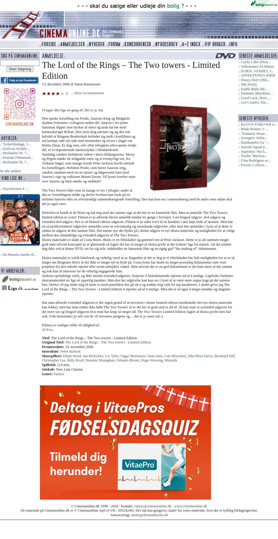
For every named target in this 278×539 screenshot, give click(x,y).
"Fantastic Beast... (254, 134)
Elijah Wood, (73, 356)
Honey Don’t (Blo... (255, 80)
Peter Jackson (70, 351)
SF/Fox (47, 330)
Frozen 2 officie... (254, 165)
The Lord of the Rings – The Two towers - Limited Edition (108, 342)
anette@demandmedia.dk (149, 515)
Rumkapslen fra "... (255, 142)
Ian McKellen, (94, 356)
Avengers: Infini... (254, 138)
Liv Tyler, (112, 356)
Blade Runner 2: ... (255, 129)
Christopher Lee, (54, 360)
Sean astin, (155, 356)
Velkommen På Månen (257, 67)
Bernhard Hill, (225, 356)
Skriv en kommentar (89, 93)
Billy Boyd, (76, 360)
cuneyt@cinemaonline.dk (152, 506)
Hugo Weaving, (153, 360)
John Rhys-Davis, (201, 356)
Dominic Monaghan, (100, 360)
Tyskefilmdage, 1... (17, 144)
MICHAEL (249, 85)
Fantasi (59, 374)
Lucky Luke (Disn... (255, 62)
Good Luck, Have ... (256, 98)
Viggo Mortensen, (134, 356)
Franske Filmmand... (18, 158)
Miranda (171, 360)
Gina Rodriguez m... (256, 160)
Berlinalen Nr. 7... (16, 153)
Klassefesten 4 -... (16, 189)
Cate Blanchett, (176, 356)
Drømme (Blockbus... (257, 93)
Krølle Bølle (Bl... (254, 89)
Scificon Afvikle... (16, 149)
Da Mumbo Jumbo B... (19, 255)
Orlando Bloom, (128, 360)
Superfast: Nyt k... (254, 152)
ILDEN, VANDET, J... (257, 71)
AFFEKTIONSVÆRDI (258, 75)
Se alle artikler (10, 171)
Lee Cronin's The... (255, 102)
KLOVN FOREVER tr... (259, 124)
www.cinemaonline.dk (190, 506)
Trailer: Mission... (254, 156)
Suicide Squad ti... (254, 147)
